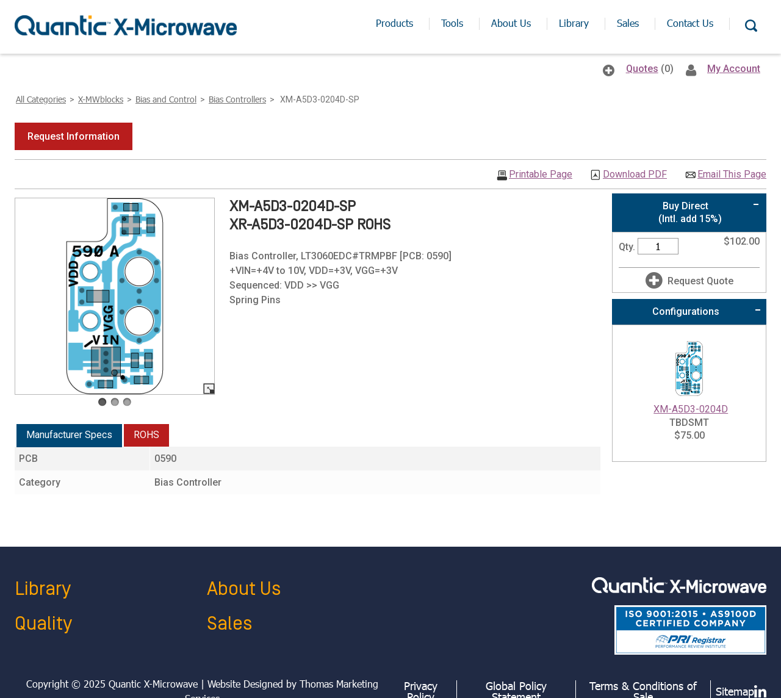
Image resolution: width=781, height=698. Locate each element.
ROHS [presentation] (146, 435)
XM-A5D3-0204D (690, 409)
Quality (43, 624)
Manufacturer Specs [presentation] (69, 435)
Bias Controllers (237, 99)
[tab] (69, 435)
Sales (229, 624)
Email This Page (731, 174)
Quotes (642, 68)
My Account (733, 68)
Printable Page (540, 174)
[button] (73, 136)
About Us (244, 589)
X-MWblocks (100, 99)
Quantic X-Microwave (153, 683)
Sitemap (735, 691)
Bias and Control (165, 99)
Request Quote (700, 281)
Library (43, 589)
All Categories (41, 99)
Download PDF (635, 174)
